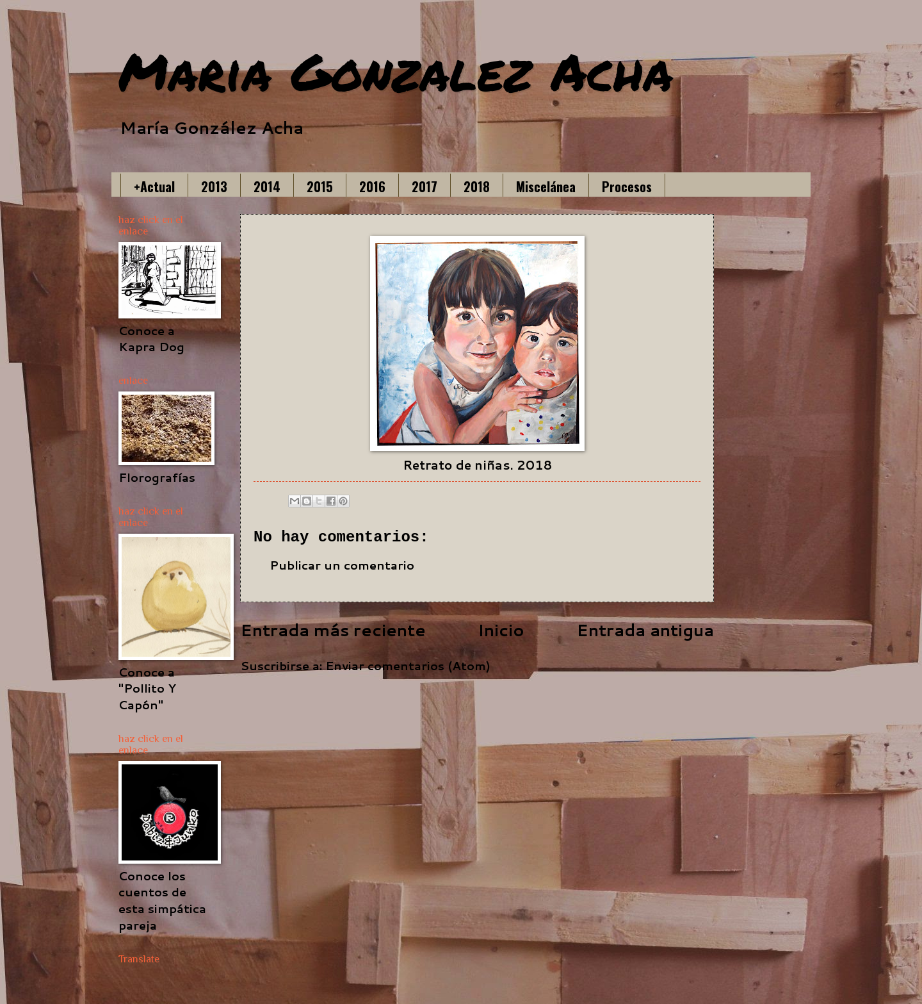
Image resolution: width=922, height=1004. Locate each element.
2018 (477, 186)
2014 (267, 186)
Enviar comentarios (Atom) (407, 665)
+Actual (154, 186)
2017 (424, 186)
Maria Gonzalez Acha (395, 70)
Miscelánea (546, 186)
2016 (372, 186)
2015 (320, 186)
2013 (214, 186)
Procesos (627, 186)
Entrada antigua (645, 629)
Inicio (501, 629)
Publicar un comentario (342, 565)
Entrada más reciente (333, 629)
